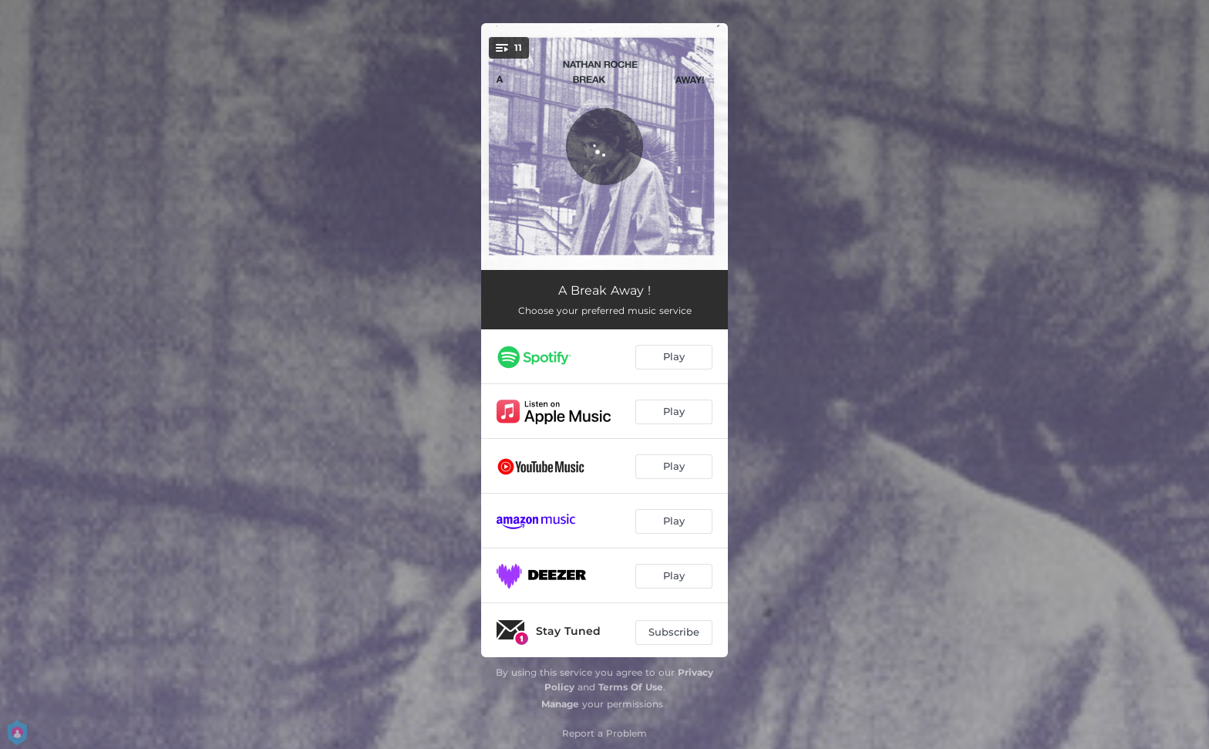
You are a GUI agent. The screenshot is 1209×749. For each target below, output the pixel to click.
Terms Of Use (630, 687)
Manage (560, 704)
